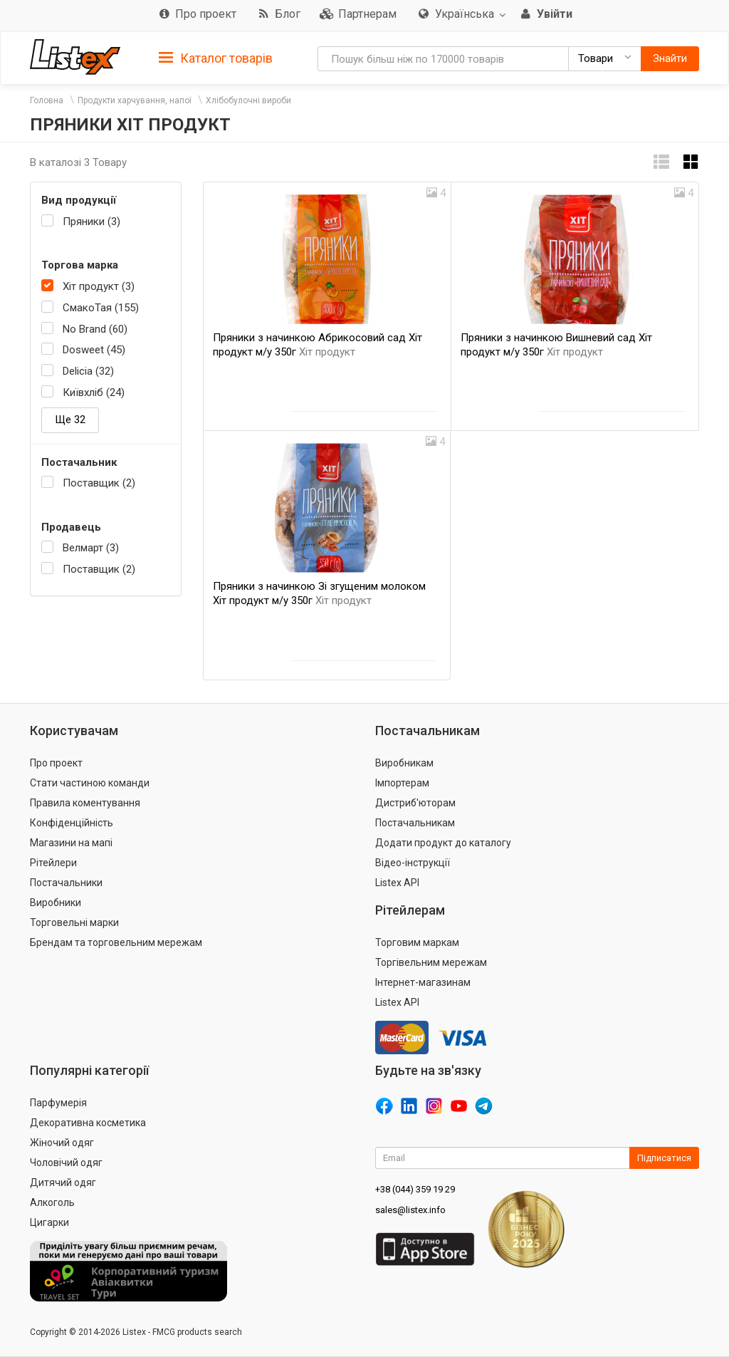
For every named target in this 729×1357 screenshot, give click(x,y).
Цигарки (49, 1222)
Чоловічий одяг (66, 1162)
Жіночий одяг (62, 1142)
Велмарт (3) (91, 547)
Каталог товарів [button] (216, 58)
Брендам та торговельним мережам (116, 942)
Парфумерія (58, 1102)
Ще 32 (70, 419)
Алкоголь (52, 1202)
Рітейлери (53, 862)
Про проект (56, 763)
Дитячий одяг (63, 1182)
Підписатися (664, 1158)
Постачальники (66, 882)
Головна (46, 100)
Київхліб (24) (94, 392)
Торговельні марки (74, 922)
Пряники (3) (91, 221)
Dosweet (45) (94, 349)
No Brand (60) (95, 329)
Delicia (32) (88, 371)
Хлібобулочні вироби (248, 100)
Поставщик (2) (99, 483)
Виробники (55, 902)
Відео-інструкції (412, 862)
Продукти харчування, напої (135, 100)
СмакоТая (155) (101, 307)
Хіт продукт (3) (99, 286)
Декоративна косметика (88, 1122)
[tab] (215, 57)
